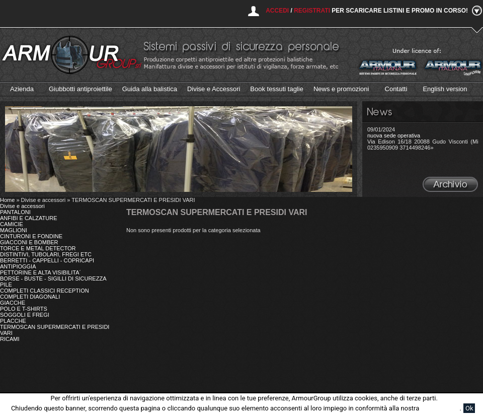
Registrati (312, 10)
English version (445, 89)
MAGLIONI (13, 230)
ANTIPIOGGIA (18, 266)
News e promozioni (341, 89)
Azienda (22, 89)
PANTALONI (15, 212)
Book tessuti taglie (276, 89)
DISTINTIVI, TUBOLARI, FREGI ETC (46, 254)
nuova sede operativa (393, 135)
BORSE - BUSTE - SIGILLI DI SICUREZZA (53, 278)
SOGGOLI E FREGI (24, 315)
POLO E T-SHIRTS (23, 309)
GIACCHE (12, 303)
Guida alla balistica (149, 89)
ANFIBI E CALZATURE (28, 218)
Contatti (396, 89)
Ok (469, 408)
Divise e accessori (22, 206)
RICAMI (10, 339)
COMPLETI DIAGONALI (30, 297)
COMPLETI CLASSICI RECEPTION (44, 291)
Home (7, 200)
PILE (6, 285)
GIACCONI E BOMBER (29, 242)
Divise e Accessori (213, 89)
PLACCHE (13, 321)
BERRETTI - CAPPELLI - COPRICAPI (47, 260)
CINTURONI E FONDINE (31, 236)
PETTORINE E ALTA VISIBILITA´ (40, 272)
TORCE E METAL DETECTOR (38, 248)
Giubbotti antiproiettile (80, 89)
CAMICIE (11, 224)
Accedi (277, 10)
